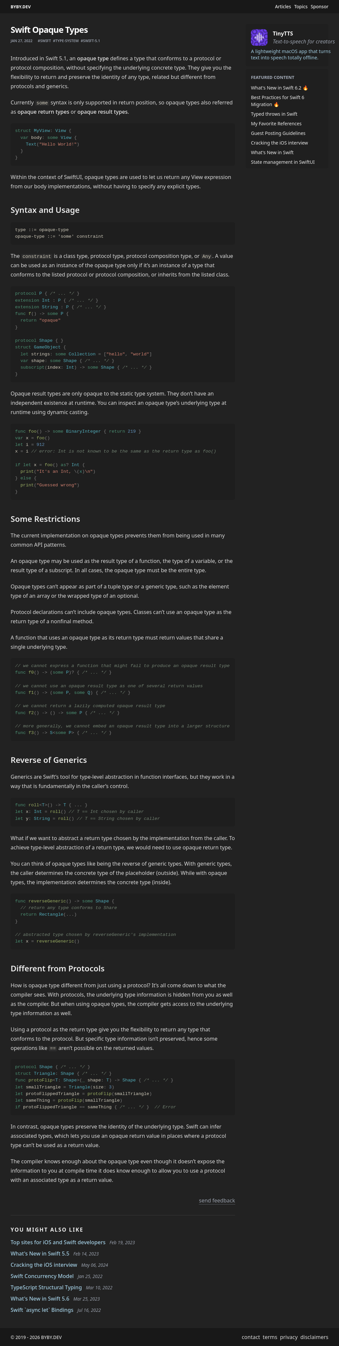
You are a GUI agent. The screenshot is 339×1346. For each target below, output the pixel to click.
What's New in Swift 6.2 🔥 (279, 88)
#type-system (66, 40)
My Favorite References (276, 123)
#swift (44, 40)
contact (251, 1337)
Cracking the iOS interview (44, 1264)
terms (270, 1337)
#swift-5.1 (90, 40)
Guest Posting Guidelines (278, 133)
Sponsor (319, 7)
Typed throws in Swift (274, 114)
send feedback (217, 1200)
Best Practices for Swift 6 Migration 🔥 (277, 100)
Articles (283, 7)
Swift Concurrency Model (42, 1276)
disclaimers (314, 1337)
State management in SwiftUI (283, 162)
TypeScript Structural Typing (46, 1287)
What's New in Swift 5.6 (40, 1298)
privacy (289, 1337)
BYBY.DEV (21, 7)
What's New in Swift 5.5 (40, 1253)
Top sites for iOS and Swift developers (58, 1242)
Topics (301, 7)
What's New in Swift (272, 152)
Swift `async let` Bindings (42, 1310)
